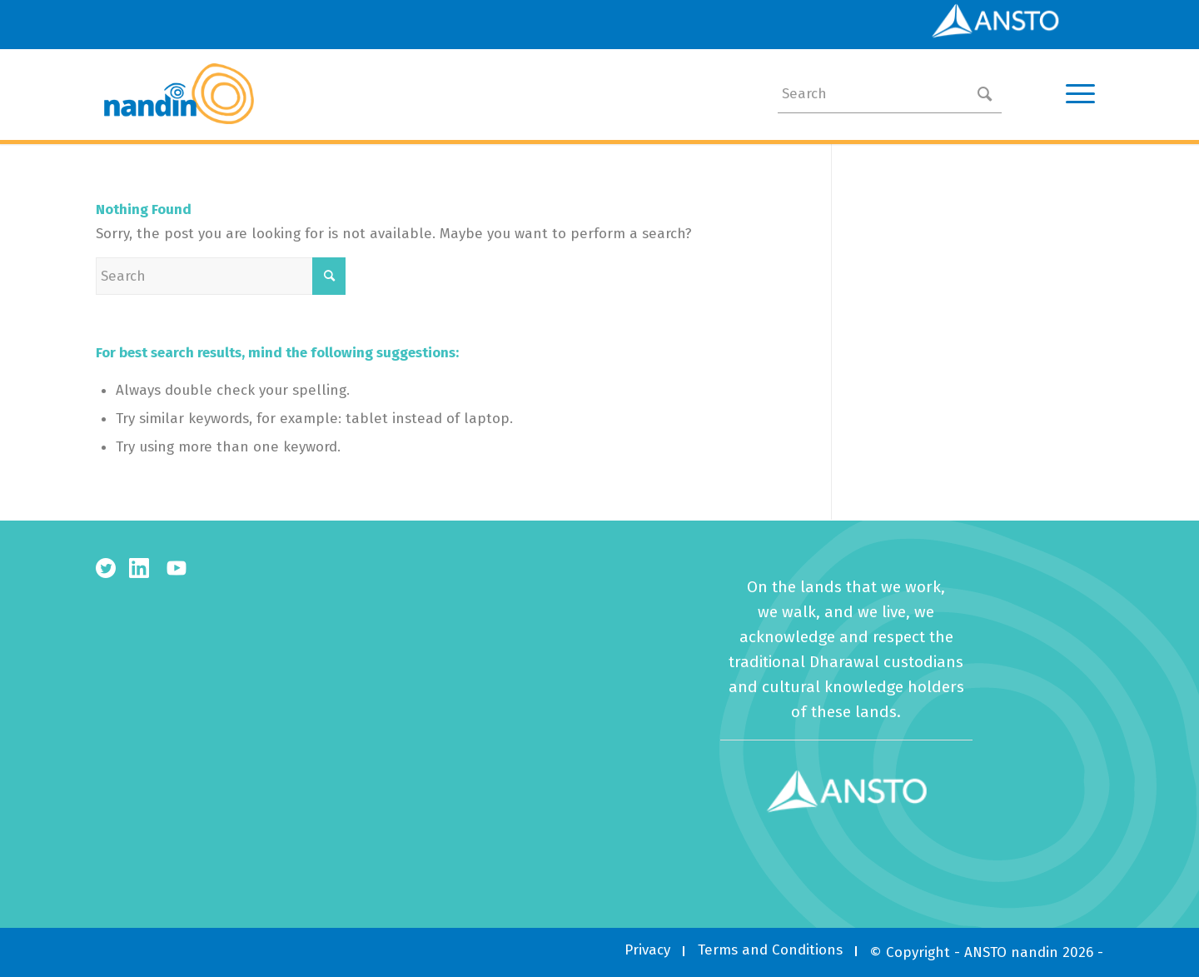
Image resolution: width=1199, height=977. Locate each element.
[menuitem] (647, 950)
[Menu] (1075, 94)
